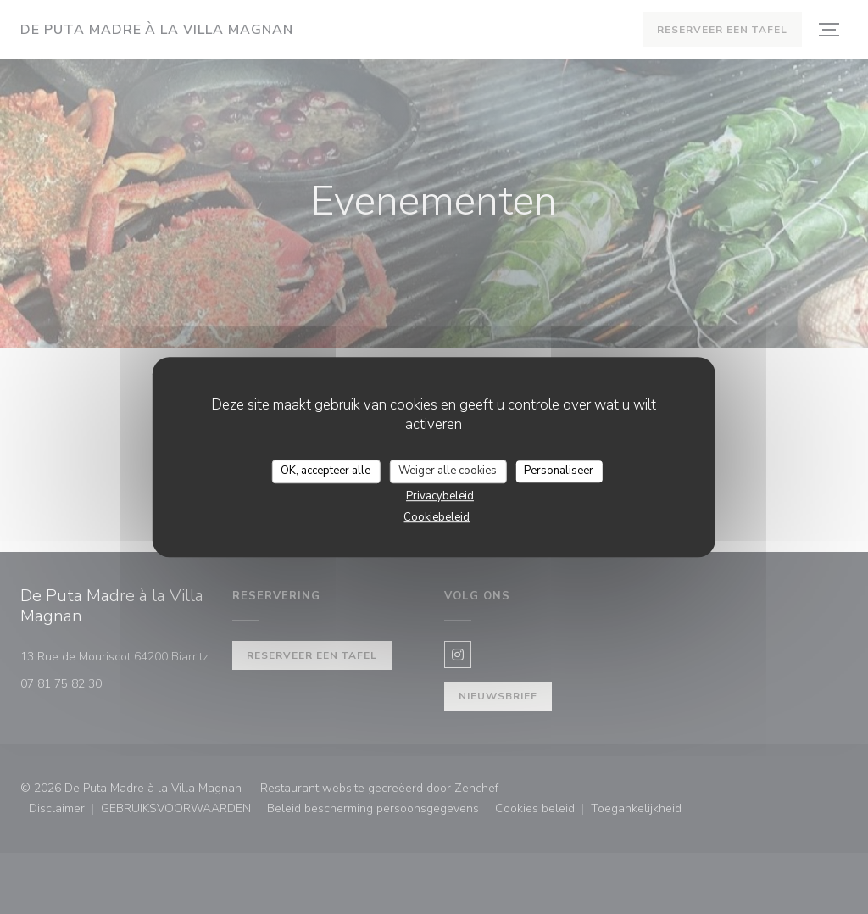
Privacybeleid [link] (440, 496)
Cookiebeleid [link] (436, 517)
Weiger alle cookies (447, 470)
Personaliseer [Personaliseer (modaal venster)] (558, 470)
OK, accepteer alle (325, 470)
